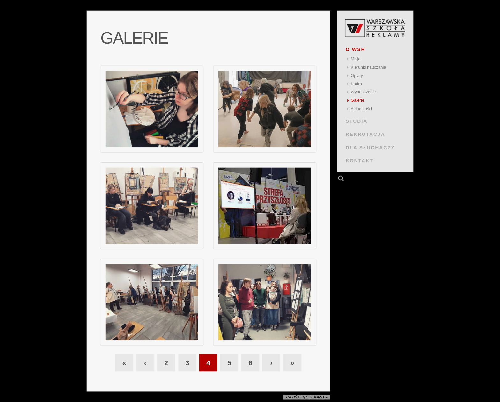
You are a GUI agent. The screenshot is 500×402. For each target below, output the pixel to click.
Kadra (356, 83)
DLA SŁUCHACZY (370, 147)
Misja (356, 58)
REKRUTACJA (365, 134)
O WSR (355, 49)
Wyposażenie (363, 92)
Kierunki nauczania (368, 67)
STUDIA (357, 121)
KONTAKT (359, 160)
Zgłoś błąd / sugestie (307, 397)
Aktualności (361, 108)
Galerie (357, 100)
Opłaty (357, 75)
